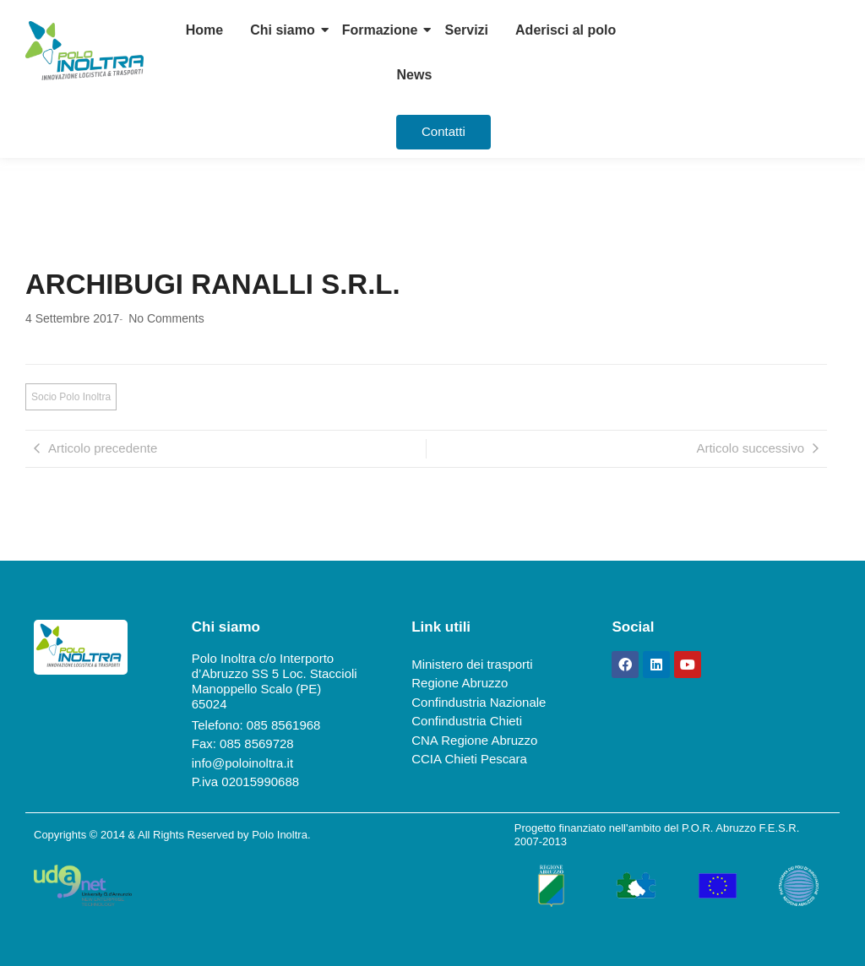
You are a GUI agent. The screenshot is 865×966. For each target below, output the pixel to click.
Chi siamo (282, 30)
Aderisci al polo (565, 30)
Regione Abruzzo (459, 683)
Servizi (466, 30)
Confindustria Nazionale (478, 702)
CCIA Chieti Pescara (469, 759)
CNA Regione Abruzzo (474, 740)
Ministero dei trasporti (471, 664)
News (414, 75)
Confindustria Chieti (466, 721)
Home (204, 30)
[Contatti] (443, 132)
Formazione (380, 30)
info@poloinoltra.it (242, 763)
